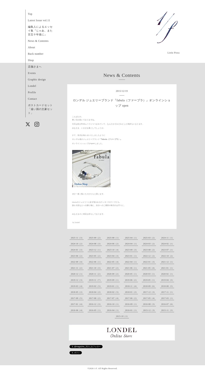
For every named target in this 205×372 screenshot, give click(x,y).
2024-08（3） (95, 244)
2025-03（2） (149, 238)
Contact (32, 98)
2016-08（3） (149, 304)
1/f (95, 368)
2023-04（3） (113, 256)
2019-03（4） (77, 286)
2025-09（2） (95, 238)
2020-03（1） (149, 274)
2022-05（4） (113, 262)
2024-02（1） (167, 244)
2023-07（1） (167, 250)
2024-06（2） (113, 244)
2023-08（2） (149, 250)
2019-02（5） (95, 286)
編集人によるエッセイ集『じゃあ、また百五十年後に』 (40, 30)
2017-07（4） (113, 298)
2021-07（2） (113, 268)
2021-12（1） (167, 262)
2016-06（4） (77, 310)
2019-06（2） (131, 280)
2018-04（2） (95, 292)
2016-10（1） (113, 304)
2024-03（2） (149, 244)
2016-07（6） (167, 304)
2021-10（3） (95, 268)
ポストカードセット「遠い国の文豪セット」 (40, 109)
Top (30, 14)
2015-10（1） (122, 316)
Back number (36, 53)
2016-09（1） (131, 304)
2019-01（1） (113, 286)
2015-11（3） (167, 310)
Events (32, 73)
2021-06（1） (131, 268)
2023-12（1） (95, 250)
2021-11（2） (77, 268)
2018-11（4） (131, 286)
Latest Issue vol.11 (39, 20)
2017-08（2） (95, 298)
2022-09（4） (77, 262)
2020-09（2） (113, 274)
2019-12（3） (77, 280)
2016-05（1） (95, 310)
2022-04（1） (131, 262)
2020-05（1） (131, 274)
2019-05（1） (149, 280)
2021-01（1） (167, 268)
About (31, 47)
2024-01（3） (77, 250)
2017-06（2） (131, 298)
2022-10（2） (167, 256)
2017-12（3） (149, 292)
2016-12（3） (95, 304)
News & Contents (38, 41)
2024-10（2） (77, 244)
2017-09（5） (77, 298)
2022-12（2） (149, 256)
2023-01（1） (131, 256)
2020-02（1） (167, 274)
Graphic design (37, 79)
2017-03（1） (167, 298)
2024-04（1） (131, 244)
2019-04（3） (167, 280)
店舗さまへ (35, 66)
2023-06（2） (77, 256)
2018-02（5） (113, 292)
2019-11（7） (95, 280)
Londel (32, 86)
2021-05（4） (149, 268)
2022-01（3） (149, 262)
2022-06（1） (95, 262)
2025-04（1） (131, 238)
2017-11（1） (167, 292)
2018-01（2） (131, 292)
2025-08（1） (113, 238)
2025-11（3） (77, 238)
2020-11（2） (95, 274)
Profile (32, 92)
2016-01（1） (131, 310)
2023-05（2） (95, 256)
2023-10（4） (113, 250)
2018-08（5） (167, 286)
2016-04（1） (113, 310)
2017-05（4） (149, 298)
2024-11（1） (167, 238)
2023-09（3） (131, 250)
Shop (31, 60)
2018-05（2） (77, 292)
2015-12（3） (149, 310)
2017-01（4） (77, 304)
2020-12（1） (77, 274)
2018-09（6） (149, 286)
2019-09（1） (113, 280)
